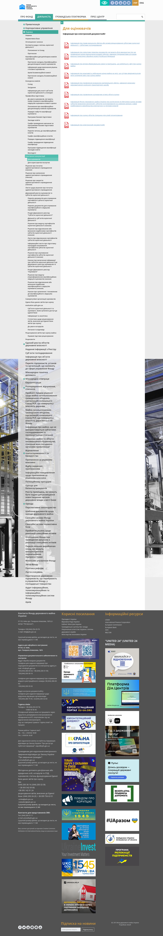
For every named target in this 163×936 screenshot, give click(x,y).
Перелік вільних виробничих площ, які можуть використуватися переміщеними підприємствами (40, 551)
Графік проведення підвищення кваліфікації (40, 143)
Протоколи (32, 53)
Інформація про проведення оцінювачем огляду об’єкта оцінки (95, 95)
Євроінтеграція (33, 382)
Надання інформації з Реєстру (40, 349)
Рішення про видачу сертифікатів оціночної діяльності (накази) (41, 224)
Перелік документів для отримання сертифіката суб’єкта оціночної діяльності (42, 200)
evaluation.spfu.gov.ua (34, 305)
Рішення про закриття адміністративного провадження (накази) (38, 182)
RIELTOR (108, 632)
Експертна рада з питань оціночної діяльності (39, 46)
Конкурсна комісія (32, 81)
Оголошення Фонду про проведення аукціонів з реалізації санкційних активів (40, 540)
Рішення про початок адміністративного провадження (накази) (38, 168)
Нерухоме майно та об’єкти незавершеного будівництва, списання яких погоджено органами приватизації (40, 442)
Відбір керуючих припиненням (33, 467)
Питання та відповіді (36, 330)
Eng (142, 2)
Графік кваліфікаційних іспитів (40, 136)
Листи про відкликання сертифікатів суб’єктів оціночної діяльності (42, 239)
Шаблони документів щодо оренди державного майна (39, 512)
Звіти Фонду (31, 564)
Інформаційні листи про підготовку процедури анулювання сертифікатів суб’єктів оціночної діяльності (42, 246)
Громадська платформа (70, 16)
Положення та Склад (36, 50)
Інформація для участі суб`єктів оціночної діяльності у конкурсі (40, 92)
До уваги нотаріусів (35, 326)
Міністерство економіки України (74, 634)
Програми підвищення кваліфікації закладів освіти (42, 149)
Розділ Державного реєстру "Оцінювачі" (39, 271)
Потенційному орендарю (38, 481)
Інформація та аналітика (38, 316)
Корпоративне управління (38, 28)
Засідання (32, 87)
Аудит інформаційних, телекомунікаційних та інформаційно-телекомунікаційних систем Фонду (39, 593)
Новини (28, 35)
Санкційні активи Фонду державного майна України (39, 519)
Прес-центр (97, 16)
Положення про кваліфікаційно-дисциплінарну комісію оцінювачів (42, 107)
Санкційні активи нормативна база (41, 525)
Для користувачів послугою (39, 162)
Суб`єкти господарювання (38, 353)
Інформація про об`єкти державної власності (37, 358)
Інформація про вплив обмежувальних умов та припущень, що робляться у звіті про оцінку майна (106, 65)
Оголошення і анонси (34, 42)
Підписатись (88, 929)
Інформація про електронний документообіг (88, 125)
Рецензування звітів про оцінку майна (40, 333)
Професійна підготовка (34, 96)
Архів (28, 602)
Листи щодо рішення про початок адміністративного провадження (39, 189)
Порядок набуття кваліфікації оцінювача (39, 113)
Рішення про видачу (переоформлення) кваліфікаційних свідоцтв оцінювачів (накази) (42, 277)
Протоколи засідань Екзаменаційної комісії (42, 77)
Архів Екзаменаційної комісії (39, 72)
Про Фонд (26, 16)
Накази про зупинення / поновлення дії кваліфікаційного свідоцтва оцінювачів (42, 293)
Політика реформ (34, 568)
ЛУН (106, 630)
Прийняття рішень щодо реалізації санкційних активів (40, 532)
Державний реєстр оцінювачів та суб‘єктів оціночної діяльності (38, 194)
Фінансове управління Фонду (40, 560)
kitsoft (129, 925)
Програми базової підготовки (40, 117)
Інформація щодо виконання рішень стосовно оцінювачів (42, 68)
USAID (107, 620)
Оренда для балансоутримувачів (36, 486)
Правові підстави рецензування (40, 336)
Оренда (28, 503)
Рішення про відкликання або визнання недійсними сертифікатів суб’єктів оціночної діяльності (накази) (42, 232)
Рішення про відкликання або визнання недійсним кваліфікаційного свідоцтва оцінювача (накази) (40, 285)
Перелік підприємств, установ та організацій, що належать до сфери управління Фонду (40, 366)
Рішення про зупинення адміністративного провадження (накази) (38, 175)
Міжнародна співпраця (36, 378)
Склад (30, 84)
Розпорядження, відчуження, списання (39, 387)
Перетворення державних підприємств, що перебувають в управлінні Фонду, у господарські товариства (41, 579)
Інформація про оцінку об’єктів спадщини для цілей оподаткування (96, 115)
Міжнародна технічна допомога (36, 373)
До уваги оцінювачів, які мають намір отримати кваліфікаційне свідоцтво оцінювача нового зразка (42, 101)
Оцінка (28, 32)
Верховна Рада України (71, 622)
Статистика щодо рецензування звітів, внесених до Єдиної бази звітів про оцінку (40, 321)
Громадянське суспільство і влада (75, 627)
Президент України (69, 619)
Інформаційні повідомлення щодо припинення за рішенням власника (40, 475)
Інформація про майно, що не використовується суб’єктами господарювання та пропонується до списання (40, 431)
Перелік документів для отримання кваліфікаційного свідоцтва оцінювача (42, 208)
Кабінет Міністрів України (71, 624)
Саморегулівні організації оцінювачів (40, 299)
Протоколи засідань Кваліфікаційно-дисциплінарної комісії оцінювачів (42, 63)
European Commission (113, 625)
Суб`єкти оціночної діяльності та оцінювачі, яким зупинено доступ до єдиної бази (42, 310)
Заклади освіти (34, 120)
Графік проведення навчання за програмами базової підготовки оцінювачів (41, 125)
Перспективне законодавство (40, 507)
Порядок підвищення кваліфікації (41, 139)
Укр (135, 2)
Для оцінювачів (34, 159)
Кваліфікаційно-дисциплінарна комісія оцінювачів (41, 58)
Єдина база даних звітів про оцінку (39, 302)
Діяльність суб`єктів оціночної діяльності (40, 219)
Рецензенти (30, 339)
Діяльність (44, 16)
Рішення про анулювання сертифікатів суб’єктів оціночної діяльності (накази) (41, 255)
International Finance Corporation (117, 622)
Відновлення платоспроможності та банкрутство (36, 453)
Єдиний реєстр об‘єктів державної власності (36, 344)
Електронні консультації (35, 156)
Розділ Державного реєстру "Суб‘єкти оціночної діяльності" (40, 214)
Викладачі (32, 153)
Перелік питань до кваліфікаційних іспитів (42, 132)
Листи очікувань (34, 572)
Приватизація (31, 24)
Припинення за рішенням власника (38, 461)
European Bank (110, 627)
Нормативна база (32, 39)
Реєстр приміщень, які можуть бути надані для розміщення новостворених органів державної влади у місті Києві (41, 496)
